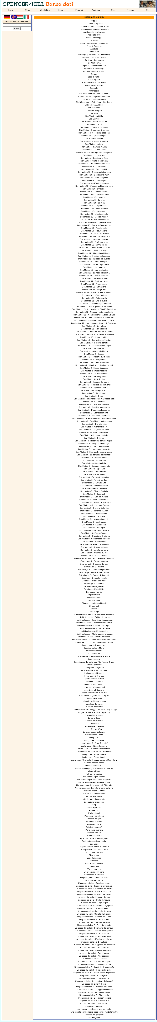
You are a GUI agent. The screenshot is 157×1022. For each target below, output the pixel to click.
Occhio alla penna (94, 796)
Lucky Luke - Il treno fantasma (94, 746)
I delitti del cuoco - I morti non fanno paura (94, 620)
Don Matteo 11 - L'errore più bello (94, 264)
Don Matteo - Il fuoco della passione (94, 133)
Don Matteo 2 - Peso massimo (94, 371)
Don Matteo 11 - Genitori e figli (94, 250)
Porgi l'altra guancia (94, 830)
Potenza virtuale (94, 833)
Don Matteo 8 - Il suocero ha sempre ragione (94, 441)
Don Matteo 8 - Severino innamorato (94, 466)
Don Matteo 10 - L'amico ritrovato (94, 183)
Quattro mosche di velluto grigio (94, 838)
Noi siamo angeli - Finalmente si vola (94, 782)
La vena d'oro (94, 718)
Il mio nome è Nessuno (94, 673)
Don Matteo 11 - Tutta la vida (94, 298)
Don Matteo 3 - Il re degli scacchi (94, 390)
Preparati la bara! (94, 835)
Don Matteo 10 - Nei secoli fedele (94, 220)
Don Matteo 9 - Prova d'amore (94, 533)
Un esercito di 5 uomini (94, 875)
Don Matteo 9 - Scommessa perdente (94, 539)
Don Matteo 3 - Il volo (94, 396)
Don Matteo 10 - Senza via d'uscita (94, 234)
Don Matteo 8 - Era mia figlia (94, 424)
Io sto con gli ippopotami (94, 687)
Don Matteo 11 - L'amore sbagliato (94, 262)
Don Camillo (94, 119)
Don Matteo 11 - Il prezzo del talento (94, 259)
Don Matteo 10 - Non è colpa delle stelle (94, 222)
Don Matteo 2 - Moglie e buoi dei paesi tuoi (94, 365)
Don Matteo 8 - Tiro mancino (94, 471)
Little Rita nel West (94, 729)
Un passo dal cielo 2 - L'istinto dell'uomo (94, 936)
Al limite (94, 40)
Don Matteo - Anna (94, 124)
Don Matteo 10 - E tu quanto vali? (94, 175)
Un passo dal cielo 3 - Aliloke (94, 959)
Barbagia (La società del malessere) (94, 54)
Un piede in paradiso (94, 1006)
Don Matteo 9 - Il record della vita (94, 508)
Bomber (94, 74)
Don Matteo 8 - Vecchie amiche (94, 485)
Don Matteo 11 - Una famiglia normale (94, 304)
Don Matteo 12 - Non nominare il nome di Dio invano (94, 323)
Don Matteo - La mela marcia (94, 147)
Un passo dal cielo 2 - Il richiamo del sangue (94, 928)
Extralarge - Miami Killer (94, 589)
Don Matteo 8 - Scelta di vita (94, 463)
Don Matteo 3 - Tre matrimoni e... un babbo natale (94, 418)
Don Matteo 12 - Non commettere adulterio (94, 312)
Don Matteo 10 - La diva (94, 200)
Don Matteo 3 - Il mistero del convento (94, 385)
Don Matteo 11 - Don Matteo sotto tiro (94, 248)
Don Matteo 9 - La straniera (94, 522)
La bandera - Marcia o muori (94, 701)
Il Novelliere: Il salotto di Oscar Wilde (94, 656)
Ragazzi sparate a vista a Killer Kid (94, 847)
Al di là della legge (94, 38)
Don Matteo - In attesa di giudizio (94, 141)
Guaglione (94, 609)
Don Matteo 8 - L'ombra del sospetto (94, 449)
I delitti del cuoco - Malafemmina (94, 631)
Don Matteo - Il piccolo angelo (94, 136)
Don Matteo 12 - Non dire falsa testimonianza (94, 320)
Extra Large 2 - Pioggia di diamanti (94, 575)
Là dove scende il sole (94, 763)
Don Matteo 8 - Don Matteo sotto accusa (94, 421)
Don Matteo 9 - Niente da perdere (94, 530)
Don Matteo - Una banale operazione (94, 164)
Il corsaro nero (94, 659)
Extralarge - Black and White (94, 581)
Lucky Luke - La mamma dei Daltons (94, 749)
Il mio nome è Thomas (94, 676)
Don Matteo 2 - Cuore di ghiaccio (94, 351)
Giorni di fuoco (94, 600)
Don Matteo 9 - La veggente (94, 525)
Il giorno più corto (94, 665)
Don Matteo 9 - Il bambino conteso (94, 499)
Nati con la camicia (94, 774)
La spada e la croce (94, 715)
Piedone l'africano (94, 821)
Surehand (94, 861)
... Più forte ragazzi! (94, 24)
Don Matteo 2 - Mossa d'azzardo (94, 368)
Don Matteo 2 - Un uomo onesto (94, 373)
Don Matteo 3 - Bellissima (94, 379)
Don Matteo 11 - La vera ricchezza (94, 276)
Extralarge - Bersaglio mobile (94, 578)
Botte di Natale (94, 77)
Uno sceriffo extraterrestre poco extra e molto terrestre (94, 1012)
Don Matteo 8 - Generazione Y (94, 427)
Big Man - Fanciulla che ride (94, 66)
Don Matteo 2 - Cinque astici (94, 348)
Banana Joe (94, 52)
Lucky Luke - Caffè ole (94, 740)
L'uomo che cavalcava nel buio (94, 693)
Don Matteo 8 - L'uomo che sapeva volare (94, 452)
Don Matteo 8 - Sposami (94, 469)
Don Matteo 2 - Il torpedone (94, 359)
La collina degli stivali (94, 707)
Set (147, 10)
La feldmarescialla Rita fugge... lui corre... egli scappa (94, 709)
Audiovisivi (96, 10)
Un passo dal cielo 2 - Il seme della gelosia (94, 931)
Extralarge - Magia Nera (94, 586)
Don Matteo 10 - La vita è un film (94, 208)
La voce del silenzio (94, 721)
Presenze (130, 10)
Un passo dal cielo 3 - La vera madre (94, 992)
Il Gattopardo (94, 653)
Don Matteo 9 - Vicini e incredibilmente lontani (94, 558)
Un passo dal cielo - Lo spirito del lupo (94, 911)
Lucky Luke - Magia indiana (94, 754)
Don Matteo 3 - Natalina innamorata (94, 407)
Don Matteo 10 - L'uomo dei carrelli (94, 194)
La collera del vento (94, 704)
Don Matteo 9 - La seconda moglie (94, 519)
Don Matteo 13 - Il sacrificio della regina (94, 345)
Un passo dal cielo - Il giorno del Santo (94, 894)
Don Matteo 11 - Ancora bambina (94, 239)
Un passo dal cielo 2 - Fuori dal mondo (94, 925)
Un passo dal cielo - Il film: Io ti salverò (94, 891)
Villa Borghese (94, 1017)
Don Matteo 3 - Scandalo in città (94, 413)
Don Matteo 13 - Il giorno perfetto (94, 343)
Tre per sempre (94, 869)
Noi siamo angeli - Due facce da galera (94, 779)
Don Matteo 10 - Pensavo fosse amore (94, 225)
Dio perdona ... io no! (94, 105)
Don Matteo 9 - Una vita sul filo (94, 553)
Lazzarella (94, 723)
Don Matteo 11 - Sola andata (94, 295)
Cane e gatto (94, 80)
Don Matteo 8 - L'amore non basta (94, 446)
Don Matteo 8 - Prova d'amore (94, 457)
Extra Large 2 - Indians (94, 567)
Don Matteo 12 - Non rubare (94, 326)
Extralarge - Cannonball (94, 583)
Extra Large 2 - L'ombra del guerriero (94, 569)
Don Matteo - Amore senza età (94, 122)
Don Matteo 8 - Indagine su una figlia (94, 443)
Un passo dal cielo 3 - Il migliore (94, 975)
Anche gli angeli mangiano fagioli (94, 43)
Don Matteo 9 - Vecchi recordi (94, 555)
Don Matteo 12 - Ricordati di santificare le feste (94, 334)
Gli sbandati (94, 606)
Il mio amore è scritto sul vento (94, 670)
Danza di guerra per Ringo (94, 99)
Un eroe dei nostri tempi (94, 872)
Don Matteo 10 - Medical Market (94, 217)
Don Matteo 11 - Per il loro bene (94, 281)
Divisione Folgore (94, 110)
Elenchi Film (45, 10)
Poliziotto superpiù (94, 827)
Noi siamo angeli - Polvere (94, 791)
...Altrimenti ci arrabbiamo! (94, 32)
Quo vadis (94, 844)
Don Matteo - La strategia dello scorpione (94, 152)
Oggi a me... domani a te (94, 799)
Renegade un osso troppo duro (94, 849)
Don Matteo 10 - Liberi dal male (94, 214)
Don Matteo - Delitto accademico (94, 127)
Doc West (94, 113)
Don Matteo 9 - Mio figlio (94, 527)
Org (94, 805)
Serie (113, 10)
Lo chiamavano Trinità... (94, 735)
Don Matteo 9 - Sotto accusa (94, 541)
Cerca (27, 10)
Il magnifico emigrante (94, 667)
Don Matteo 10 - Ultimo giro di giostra (94, 236)
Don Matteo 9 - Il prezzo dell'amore (94, 505)
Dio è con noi (94, 108)
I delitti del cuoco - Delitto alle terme (94, 617)
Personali (79, 10)
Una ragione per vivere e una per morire (94, 1009)
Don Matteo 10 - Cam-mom (94, 166)
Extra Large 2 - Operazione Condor (94, 572)
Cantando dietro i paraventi (94, 82)
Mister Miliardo (94, 771)
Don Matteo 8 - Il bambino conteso (94, 432)
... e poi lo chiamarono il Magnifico (94, 29)
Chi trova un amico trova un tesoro (94, 94)
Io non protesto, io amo (94, 684)
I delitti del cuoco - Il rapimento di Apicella (94, 623)
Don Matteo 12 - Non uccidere (94, 329)
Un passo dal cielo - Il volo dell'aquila (94, 900)
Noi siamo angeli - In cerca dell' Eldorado (94, 785)
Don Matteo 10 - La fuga (94, 203)
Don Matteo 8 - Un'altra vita (94, 483)
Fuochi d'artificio (94, 597)
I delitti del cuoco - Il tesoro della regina (94, 625)
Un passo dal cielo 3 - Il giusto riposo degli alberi (94, 973)
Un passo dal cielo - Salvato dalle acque (94, 914)
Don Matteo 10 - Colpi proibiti (94, 169)
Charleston (94, 91)
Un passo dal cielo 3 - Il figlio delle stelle (94, 970)
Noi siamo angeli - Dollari (94, 777)
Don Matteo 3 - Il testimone (94, 393)
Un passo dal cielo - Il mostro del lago (94, 897)
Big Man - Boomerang (94, 60)
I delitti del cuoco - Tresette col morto (94, 637)
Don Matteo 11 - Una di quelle (94, 301)
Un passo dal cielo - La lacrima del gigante (94, 905)
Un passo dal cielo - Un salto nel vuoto (94, 917)
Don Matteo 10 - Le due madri (94, 211)
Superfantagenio (94, 858)
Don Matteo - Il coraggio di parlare (94, 130)
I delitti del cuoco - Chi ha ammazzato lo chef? (94, 614)
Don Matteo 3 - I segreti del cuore (94, 382)
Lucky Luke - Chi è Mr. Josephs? (94, 743)
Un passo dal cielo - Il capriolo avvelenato (94, 886)
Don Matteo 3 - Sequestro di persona (94, 415)
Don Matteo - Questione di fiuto (94, 158)
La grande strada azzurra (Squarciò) (94, 712)
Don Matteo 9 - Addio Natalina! (94, 488)
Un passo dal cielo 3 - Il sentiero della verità (94, 981)
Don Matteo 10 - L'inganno (94, 189)
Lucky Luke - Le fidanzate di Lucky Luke (94, 751)
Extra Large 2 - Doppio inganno (94, 561)
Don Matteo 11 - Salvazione (94, 287)
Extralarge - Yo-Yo (94, 592)
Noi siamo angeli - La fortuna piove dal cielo (94, 788)
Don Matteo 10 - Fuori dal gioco (94, 178)
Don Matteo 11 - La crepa (94, 267)
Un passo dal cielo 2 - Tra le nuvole (94, 953)
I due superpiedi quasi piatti (94, 645)
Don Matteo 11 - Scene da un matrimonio (94, 292)
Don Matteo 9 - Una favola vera (94, 550)
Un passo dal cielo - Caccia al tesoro (94, 883)
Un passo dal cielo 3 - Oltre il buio (94, 995)
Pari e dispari (94, 813)
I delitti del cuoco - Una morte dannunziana (94, 642)
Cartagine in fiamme (94, 85)
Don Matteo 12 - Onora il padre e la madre (94, 331)
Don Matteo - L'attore (94, 144)
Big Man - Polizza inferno (94, 71)
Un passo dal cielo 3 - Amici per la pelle (94, 961)
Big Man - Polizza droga (94, 68)
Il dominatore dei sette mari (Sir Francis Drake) (94, 662)
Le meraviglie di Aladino (94, 726)
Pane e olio (94, 810)
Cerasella (94, 88)
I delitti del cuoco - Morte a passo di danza (94, 634)
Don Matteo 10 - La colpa (94, 197)
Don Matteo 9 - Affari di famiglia (94, 491)
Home (10, 10)
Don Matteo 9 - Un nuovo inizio (94, 547)
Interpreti (62, 10)
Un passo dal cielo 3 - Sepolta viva (94, 1001)
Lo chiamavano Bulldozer (94, 732)
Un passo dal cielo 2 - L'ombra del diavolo (94, 939)
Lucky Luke (94, 737)
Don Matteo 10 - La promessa (94, 206)
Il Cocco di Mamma (94, 651)
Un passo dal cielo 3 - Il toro (94, 984)
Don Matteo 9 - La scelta (94, 516)
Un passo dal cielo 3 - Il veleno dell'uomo (94, 987)
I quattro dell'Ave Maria (94, 648)
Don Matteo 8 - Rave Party (94, 460)
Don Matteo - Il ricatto (94, 138)
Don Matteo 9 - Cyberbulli (94, 494)
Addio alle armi (94, 35)
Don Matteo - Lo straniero (94, 155)
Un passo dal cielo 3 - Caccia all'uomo (94, 964)
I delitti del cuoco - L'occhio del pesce (94, 628)
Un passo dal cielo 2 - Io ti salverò (94, 933)
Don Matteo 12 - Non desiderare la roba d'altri (94, 318)
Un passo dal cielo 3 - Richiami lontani (94, 998)
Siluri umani (94, 855)
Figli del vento (94, 595)
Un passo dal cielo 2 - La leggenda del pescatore (94, 945)
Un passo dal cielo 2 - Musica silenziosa (94, 950)
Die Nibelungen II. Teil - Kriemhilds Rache (94, 102)
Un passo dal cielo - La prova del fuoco (94, 908)
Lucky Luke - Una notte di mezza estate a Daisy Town (94, 760)
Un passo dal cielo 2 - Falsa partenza (94, 922)
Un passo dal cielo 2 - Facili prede (94, 919)
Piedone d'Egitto (94, 819)
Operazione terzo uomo (94, 802)
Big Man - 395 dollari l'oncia (94, 57)
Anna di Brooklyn (94, 46)
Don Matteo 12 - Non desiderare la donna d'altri (94, 315)
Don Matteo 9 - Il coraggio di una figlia (94, 502)
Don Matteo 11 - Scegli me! (94, 290)
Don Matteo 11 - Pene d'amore (94, 278)
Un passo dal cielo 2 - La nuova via (94, 947)
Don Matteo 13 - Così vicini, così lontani (94, 340)
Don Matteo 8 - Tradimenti (94, 474)
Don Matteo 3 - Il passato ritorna (94, 387)
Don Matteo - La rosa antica (94, 150)
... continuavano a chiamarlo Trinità (94, 26)
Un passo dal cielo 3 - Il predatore (94, 978)
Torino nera (94, 866)
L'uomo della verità (94, 698)
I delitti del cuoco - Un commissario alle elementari (94, 639)
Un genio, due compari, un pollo (94, 877)
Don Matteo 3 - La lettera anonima (94, 404)
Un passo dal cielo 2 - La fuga (94, 942)
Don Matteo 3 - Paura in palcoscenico (94, 410)
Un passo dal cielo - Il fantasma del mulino (94, 889)
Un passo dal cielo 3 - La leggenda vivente (94, 989)
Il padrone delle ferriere (94, 679)
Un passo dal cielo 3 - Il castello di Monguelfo (94, 967)
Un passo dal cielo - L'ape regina (94, 903)
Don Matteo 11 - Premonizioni (94, 284)
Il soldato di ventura (94, 681)
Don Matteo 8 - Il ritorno (94, 438)
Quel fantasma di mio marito (94, 841)
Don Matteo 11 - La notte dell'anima (94, 273)
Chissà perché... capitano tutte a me (94, 96)
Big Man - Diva (94, 63)
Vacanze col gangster (94, 1015)
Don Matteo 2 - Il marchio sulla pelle (94, 357)
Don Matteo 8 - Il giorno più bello (94, 435)
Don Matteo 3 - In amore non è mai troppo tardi (94, 399)
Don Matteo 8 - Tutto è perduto (94, 480)
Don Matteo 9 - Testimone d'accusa (94, 544)
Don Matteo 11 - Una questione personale (94, 306)
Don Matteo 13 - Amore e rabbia (94, 337)
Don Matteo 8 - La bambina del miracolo (94, 455)
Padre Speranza (94, 807)
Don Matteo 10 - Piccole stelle (94, 228)
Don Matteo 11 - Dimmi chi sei (94, 245)
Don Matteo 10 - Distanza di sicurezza (94, 172)
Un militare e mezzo (94, 880)
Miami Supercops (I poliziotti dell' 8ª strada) (94, 768)
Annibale (94, 49)
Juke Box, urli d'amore (94, 690)
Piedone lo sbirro (94, 824)
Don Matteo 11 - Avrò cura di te (94, 242)
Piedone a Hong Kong (94, 816)
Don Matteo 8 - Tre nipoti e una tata (94, 477)
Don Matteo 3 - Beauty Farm (94, 376)
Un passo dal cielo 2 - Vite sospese (94, 956)
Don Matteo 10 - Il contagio (94, 180)
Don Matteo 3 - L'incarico (94, 401)
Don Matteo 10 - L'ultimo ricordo (94, 192)
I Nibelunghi (94, 611)
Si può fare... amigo (94, 852)
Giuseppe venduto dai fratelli (94, 603)
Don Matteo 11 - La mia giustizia (94, 270)
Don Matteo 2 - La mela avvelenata (94, 362)
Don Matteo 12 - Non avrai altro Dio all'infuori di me (94, 309)
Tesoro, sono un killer (94, 863)
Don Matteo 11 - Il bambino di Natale (94, 253)
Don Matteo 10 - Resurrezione (94, 231)
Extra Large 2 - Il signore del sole (94, 564)
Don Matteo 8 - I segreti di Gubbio (94, 429)
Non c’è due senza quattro (94, 793)
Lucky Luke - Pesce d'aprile (94, 757)
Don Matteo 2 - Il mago (94, 354)
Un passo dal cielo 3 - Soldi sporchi (94, 1003)
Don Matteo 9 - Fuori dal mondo (94, 497)
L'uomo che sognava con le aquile (94, 695)
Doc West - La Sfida (94, 116)
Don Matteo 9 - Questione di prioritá (94, 536)
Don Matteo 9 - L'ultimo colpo (94, 513)
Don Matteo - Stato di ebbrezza (94, 161)
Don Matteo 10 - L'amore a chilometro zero (94, 186)
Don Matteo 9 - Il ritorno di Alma (94, 511)
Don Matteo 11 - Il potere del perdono (94, 256)
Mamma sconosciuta (94, 765)
